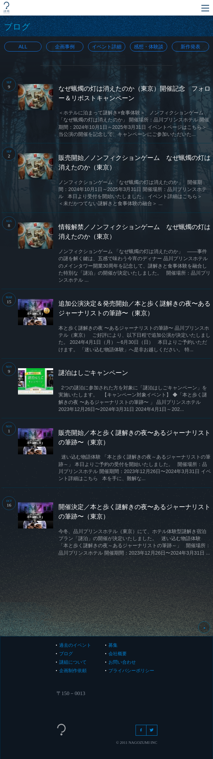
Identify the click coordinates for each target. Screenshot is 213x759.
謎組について (73, 662)
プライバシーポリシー (131, 670)
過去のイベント (75, 645)
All (22, 46)
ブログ (66, 653)
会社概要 (117, 653)
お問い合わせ (122, 662)
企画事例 (65, 46)
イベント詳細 (106, 46)
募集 (113, 645)
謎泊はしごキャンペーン (93, 372)
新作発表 (190, 46)
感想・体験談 (148, 46)
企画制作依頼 (73, 670)
